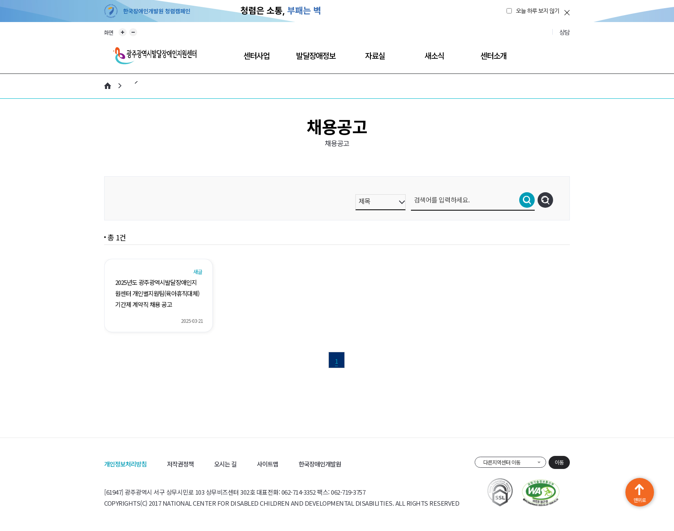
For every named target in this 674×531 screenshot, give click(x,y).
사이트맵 (267, 464)
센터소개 (493, 55)
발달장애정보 (315, 55)
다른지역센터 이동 (501, 462)
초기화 (545, 200)
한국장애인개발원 (320, 464)
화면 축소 (133, 32)
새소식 (434, 55)
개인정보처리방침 (125, 464)
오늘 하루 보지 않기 (537, 11)
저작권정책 (180, 464)
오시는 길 (225, 464)
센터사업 (256, 55)
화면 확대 (122, 32)
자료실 (375, 55)
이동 (559, 462)
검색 (527, 200)
